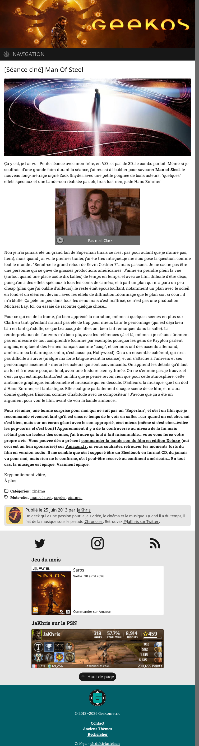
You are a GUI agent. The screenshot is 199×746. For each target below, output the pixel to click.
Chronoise (94, 521)
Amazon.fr (76, 446)
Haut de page (97, 677)
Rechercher (98, 734)
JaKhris (84, 510)
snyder (60, 497)
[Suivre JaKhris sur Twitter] (39, 543)
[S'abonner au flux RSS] (155, 543)
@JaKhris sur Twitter (141, 521)
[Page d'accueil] (97, 24)
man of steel (41, 497)
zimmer (75, 497)
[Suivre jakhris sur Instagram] (97, 543)
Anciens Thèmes (97, 728)
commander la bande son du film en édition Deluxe (130, 440)
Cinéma (38, 491)
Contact (97, 723)
